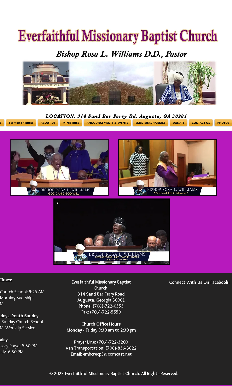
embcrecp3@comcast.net (107, 354)
